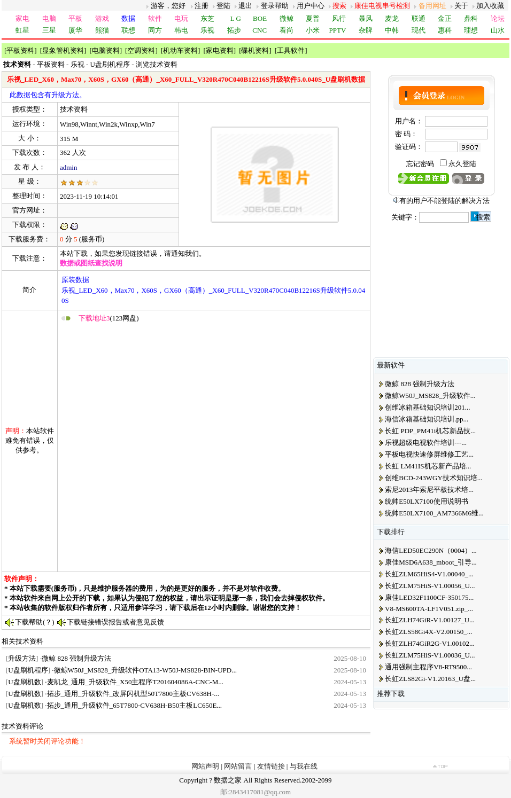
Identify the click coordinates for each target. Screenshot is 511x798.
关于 (461, 6)
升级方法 (22, 658)
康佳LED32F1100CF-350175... (429, 597)
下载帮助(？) (35, 622)
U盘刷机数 (24, 682)
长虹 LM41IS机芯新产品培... (428, 466)
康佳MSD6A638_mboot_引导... (431, 562)
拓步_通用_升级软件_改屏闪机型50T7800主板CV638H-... (133, 694)
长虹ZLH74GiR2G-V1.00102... (430, 643)
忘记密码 (420, 164)
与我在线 (304, 766)
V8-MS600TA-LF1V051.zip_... (429, 609)
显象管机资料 (63, 50)
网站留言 (238, 766)
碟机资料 (255, 50)
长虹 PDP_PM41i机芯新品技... (430, 431)
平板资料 (20, 50)
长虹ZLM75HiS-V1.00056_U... (430, 586)
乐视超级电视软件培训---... (426, 443)
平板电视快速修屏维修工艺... (429, 454)
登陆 (223, 6)
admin (69, 167)
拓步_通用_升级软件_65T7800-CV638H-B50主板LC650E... (134, 705)
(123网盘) (109, 318)
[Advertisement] (122, 446)
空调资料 (141, 50)
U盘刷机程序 (111, 64)
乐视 (77, 64)
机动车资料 (180, 50)
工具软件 (291, 50)
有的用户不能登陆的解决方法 (444, 201)
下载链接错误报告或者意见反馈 (115, 622)
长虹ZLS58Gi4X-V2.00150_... (428, 632)
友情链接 (271, 766)
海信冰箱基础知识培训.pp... (426, 419)
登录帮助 (275, 6)
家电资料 (220, 50)
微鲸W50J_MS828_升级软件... (430, 396)
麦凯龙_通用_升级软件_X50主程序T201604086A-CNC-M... (135, 682)
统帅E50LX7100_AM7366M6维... (434, 513)
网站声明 (205, 766)
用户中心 (310, 6)
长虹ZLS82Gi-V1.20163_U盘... (430, 679)
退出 (245, 6)
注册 (201, 6)
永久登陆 (462, 164)
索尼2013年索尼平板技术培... (429, 490)
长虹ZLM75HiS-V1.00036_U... (430, 655)
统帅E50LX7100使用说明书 (426, 501)
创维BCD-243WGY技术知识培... (433, 478)
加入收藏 (490, 6)
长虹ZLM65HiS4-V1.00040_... (429, 574)
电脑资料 (106, 50)
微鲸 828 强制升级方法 (76, 658)
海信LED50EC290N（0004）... (431, 550)
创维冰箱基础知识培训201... (427, 407)
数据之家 (228, 780)
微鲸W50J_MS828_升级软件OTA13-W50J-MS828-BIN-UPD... (145, 670)
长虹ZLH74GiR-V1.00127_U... (430, 620)
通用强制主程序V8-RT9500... (428, 667)
